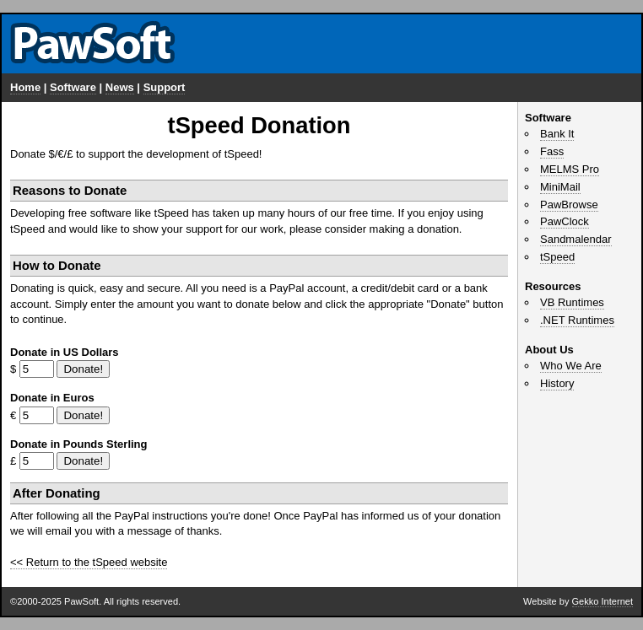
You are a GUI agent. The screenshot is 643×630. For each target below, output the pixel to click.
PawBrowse (569, 204)
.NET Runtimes (577, 320)
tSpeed (557, 256)
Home (25, 87)
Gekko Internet (602, 601)
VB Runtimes (572, 302)
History (557, 383)
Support (164, 87)
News (119, 87)
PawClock (564, 221)
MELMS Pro (569, 169)
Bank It (557, 133)
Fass (552, 151)
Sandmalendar (576, 239)
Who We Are (571, 365)
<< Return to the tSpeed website (88, 562)
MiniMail (560, 186)
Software (73, 87)
